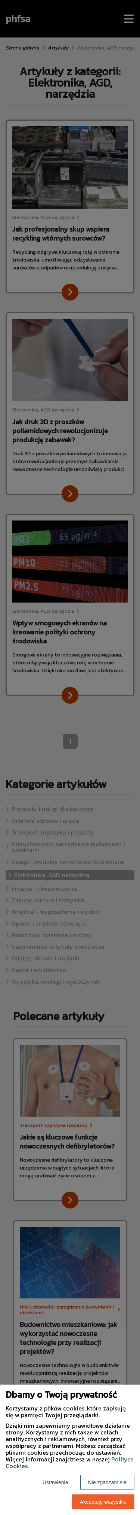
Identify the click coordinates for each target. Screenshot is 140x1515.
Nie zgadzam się (107, 1482)
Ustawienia (55, 1482)
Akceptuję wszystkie (103, 1502)
